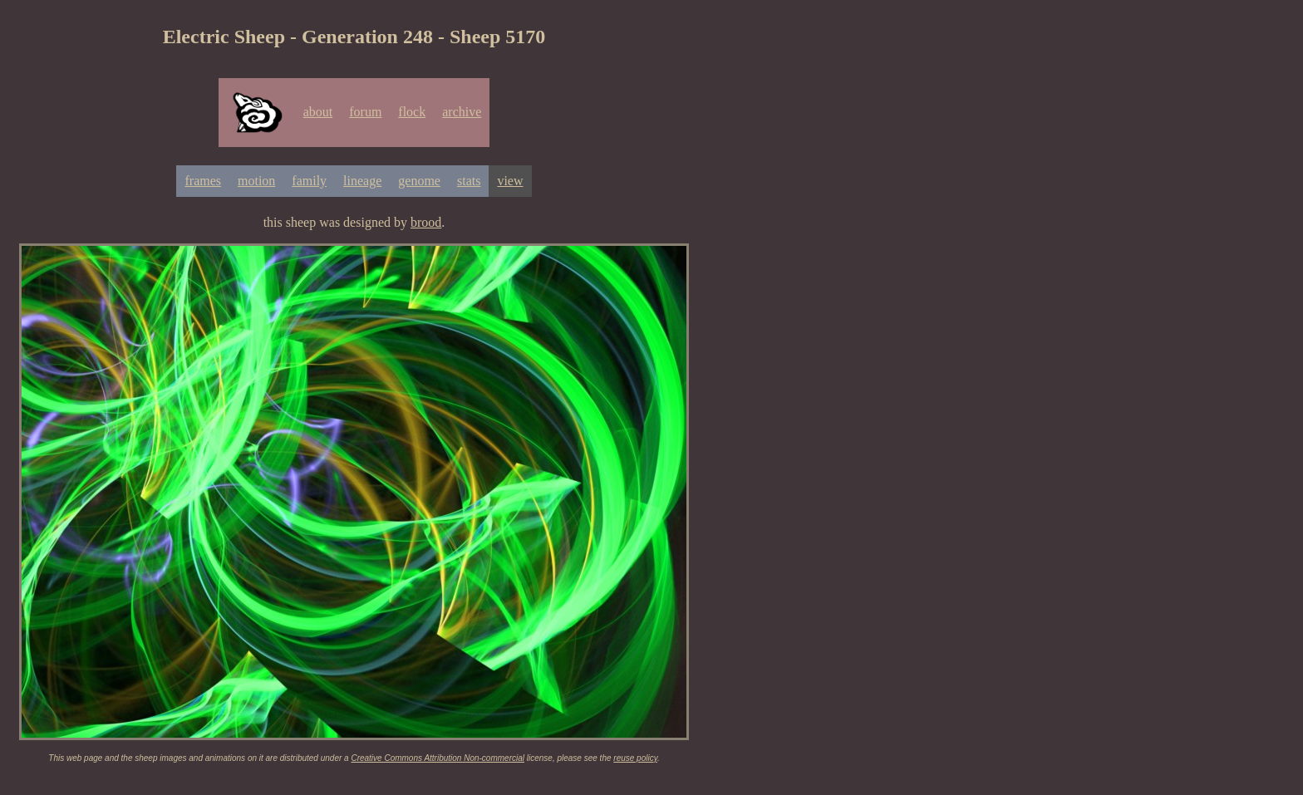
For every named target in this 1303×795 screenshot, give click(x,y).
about (318, 112)
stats (468, 181)
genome (419, 181)
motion (256, 181)
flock (411, 112)
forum (365, 112)
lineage (362, 181)
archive (461, 112)
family (309, 181)
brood (426, 222)
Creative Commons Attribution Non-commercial (437, 758)
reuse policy (635, 758)
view (510, 181)
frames (202, 181)
